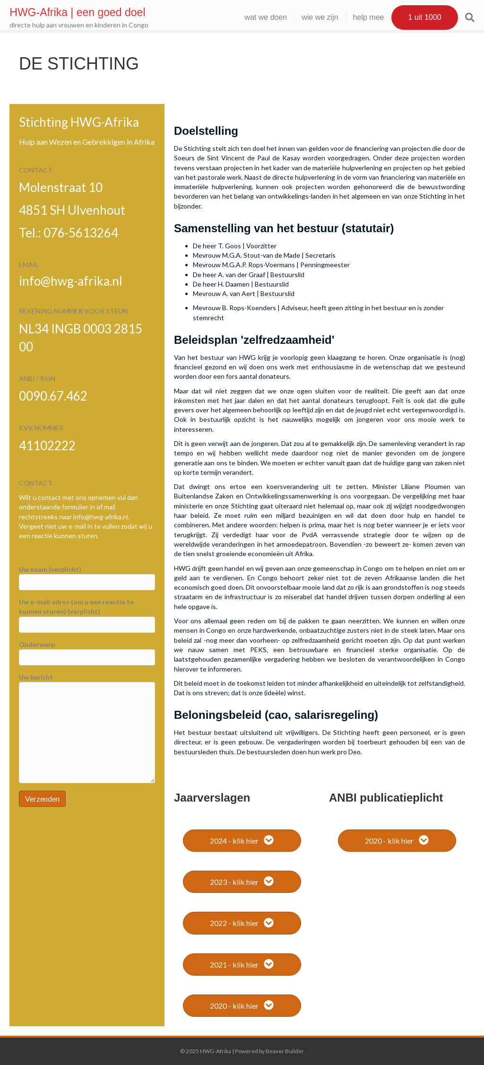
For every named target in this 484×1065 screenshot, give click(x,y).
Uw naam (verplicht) (87, 577)
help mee (359, 17)
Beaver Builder (285, 1051)
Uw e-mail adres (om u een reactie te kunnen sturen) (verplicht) (87, 615)
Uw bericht (87, 728)
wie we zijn (311, 17)
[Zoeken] (457, 17)
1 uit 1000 (415, 17)
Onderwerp (87, 652)
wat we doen (256, 17)
